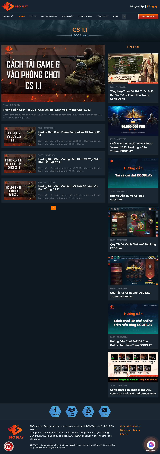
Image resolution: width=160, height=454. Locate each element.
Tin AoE (21, 16)
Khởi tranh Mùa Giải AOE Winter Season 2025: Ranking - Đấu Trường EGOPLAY (131, 147)
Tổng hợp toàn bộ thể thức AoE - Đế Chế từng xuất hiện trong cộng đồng (132, 95)
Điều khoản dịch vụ (130, 430)
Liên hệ (124, 434)
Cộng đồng (102, 16)
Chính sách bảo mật (130, 426)
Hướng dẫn (67, 16)
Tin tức (33, 16)
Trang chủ (7, 16)
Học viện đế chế (49, 16)
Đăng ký (152, 6)
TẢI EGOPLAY (149, 16)
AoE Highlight (85, 16)
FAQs (115, 16)
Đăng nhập (137, 6)
